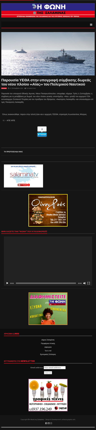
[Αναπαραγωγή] (7, 283)
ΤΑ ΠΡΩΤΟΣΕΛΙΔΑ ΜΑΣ (13, 152)
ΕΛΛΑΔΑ (4, 88)
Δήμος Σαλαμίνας (48, 340)
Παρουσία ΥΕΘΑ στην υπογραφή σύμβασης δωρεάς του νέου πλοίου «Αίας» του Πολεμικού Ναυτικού (46, 82)
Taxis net (48, 351)
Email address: (48, 367)
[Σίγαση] (84, 283)
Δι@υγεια (47, 347)
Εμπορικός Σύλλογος (48, 354)
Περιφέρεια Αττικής (48, 343)
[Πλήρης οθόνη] (88, 283)
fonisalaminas (31, 88)
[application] (48, 261)
